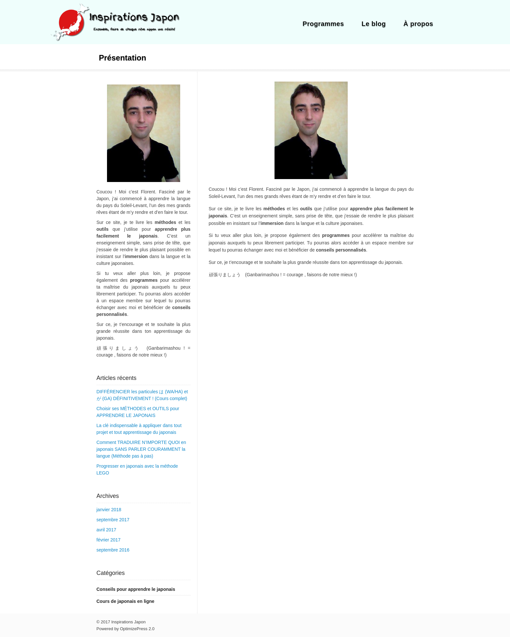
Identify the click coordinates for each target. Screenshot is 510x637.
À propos (418, 23)
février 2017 (109, 539)
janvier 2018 (109, 509)
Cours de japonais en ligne (125, 601)
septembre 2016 (113, 549)
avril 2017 (106, 529)
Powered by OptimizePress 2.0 (125, 628)
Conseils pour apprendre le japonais (136, 589)
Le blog (374, 23)
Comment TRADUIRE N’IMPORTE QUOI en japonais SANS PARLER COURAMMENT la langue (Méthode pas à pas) (141, 449)
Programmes (323, 23)
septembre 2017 (113, 519)
